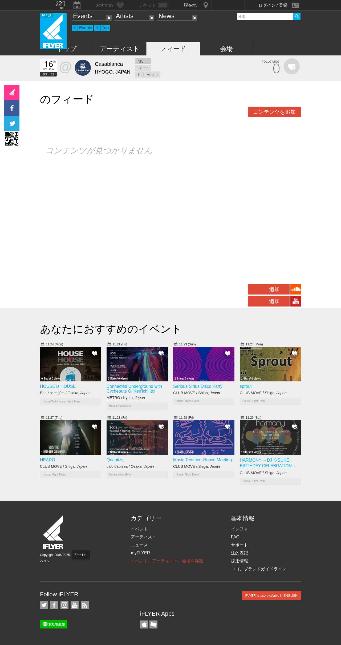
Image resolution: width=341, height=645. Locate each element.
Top (105, 28)
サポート (239, 545)
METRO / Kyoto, (126, 398)
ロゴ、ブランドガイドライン (258, 569)
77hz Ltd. (80, 555)
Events (82, 15)
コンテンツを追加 (274, 112)
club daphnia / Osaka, (130, 466)
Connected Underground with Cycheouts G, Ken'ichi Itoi (134, 388)
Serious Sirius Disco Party (197, 386)
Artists (124, 15)
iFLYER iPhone (144, 624)
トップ (67, 48)
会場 (226, 48)
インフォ (239, 529)
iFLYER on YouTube (75, 605)
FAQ (235, 537)
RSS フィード (85, 605)
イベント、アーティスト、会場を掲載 (167, 561)
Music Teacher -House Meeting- (203, 460)
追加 (274, 289)
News (166, 15)
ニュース (139, 545)
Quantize (115, 460)
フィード (173, 48)
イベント (139, 529)
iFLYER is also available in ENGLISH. (271, 596)
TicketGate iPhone (153, 624)
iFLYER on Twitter (44, 605)
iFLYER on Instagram (64, 605)
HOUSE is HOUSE (58, 386)
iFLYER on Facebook (54, 605)
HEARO (47, 460)
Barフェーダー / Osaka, (65, 393)
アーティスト (120, 48)
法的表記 (239, 553)
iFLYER (53, 532)
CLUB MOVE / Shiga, (196, 393)
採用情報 (239, 561)
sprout (245, 386)
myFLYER (140, 553)
